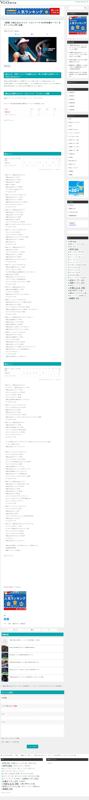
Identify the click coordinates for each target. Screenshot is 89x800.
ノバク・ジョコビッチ (74, 133)
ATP (70, 119)
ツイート (50, 763)
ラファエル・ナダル (74, 136)
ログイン (71, 205)
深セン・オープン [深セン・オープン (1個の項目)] (73, 295)
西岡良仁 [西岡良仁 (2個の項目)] (83, 295)
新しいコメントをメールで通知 (10, 738)
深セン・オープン (73, 167)
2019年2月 (71, 95)
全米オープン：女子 (74, 139)
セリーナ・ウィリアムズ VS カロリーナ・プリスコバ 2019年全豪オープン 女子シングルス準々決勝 (48, 686)
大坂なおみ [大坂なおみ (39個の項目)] (77, 288)
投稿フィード (72, 208)
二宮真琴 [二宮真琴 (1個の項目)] (84, 277)
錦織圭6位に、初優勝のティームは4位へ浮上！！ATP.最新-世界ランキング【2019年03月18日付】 (78, 67)
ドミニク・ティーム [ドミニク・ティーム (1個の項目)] (73, 262)
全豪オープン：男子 (74, 150)
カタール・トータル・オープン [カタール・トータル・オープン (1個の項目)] (75, 254)
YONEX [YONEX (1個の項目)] (82, 251)
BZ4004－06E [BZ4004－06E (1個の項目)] (72, 246)
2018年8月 (71, 109)
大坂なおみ (22, 623)
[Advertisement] (32, 134)
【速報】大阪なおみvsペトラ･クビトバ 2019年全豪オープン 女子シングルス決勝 (26, 677)
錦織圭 (70, 174)
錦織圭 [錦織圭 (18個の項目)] (74, 298)
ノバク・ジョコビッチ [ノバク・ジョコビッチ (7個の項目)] (77, 265)
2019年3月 (71, 92)
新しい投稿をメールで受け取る (10, 742)
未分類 (70, 157)
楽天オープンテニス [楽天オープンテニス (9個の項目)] (77, 293)
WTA (10, 623)
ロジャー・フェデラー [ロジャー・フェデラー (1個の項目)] (74, 277)
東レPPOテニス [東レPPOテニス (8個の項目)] (75, 290)
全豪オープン (15, 623)
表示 (9, 66)
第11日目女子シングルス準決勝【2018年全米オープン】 (21, 654)
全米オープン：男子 (74, 143)
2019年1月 (71, 99)
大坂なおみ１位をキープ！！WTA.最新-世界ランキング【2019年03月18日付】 (78, 74)
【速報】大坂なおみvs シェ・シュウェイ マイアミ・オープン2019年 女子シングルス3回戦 (78, 47)
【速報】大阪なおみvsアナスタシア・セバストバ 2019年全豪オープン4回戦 (17, 686)
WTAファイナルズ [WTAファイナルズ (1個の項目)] (73, 251)
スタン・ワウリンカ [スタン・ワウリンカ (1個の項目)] (73, 259)
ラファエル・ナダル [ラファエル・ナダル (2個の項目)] (74, 272)
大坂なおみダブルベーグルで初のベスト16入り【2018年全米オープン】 (24, 669)
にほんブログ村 (72, 225)
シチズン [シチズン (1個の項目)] (32, 768)
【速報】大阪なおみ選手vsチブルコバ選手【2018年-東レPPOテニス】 (24, 662)
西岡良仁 (71, 171)
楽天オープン (72, 164)
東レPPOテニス (73, 160)
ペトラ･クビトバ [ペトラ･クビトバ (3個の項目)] (74, 267)
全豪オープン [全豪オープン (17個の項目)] (76, 283)
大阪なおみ (16, 31)
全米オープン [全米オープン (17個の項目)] (76, 280)
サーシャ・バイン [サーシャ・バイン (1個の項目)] (23, 768)
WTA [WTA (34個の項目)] (73, 249)
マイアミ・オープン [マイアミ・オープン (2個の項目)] (74, 269)
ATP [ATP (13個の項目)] (72, 242)
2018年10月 (72, 102)
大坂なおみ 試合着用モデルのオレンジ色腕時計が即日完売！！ (22, 647)
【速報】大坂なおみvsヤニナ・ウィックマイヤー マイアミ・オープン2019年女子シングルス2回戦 (78, 54)
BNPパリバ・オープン (74, 122)
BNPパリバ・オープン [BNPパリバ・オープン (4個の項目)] (76, 244)
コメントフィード (73, 212)
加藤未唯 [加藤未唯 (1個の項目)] (71, 285)
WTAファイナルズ (73, 129)
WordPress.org (72, 215)
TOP (7, 755)
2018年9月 (71, 106)
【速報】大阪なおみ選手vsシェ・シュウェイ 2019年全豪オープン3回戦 (24, 640)
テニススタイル (9, 2)
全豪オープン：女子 (8, 31)
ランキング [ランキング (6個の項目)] (74, 275)
